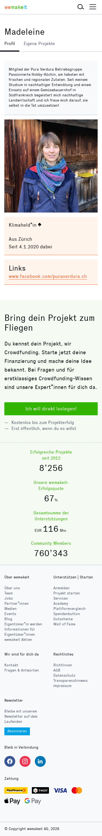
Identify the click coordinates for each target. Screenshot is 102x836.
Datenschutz (64, 675)
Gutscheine (63, 619)
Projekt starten (66, 593)
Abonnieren (17, 731)
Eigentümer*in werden (23, 624)
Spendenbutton (66, 614)
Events (10, 614)
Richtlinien (62, 665)
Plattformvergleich (69, 608)
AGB (56, 670)
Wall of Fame (64, 624)
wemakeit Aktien (18, 639)
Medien (10, 608)
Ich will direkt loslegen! (51, 409)
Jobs (8, 598)
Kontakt (11, 665)
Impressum (62, 685)
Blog (8, 619)
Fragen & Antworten (21, 670)
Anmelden (61, 588)
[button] (81, 7)
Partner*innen (16, 603)
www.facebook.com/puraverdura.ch (48, 276)
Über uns (12, 588)
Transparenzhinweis (70, 680)
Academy (60, 603)
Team (8, 593)
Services (60, 598)
